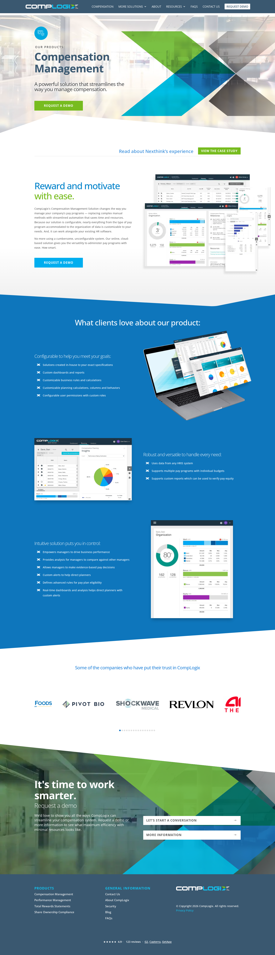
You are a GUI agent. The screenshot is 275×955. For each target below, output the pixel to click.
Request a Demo (58, 106)
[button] (120, 730)
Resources (174, 7)
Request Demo (237, 7)
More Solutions (130, 7)
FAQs (194, 7)
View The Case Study (219, 151)
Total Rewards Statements (52, 906)
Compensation (102, 7)
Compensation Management (53, 894)
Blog (108, 912)
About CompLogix (117, 900)
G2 (146, 942)
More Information (164, 835)
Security (110, 906)
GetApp (167, 942)
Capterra (155, 942)
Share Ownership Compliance (54, 912)
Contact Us (211, 7)
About (156, 7)
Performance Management (52, 900)
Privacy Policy (184, 910)
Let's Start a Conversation (171, 820)
